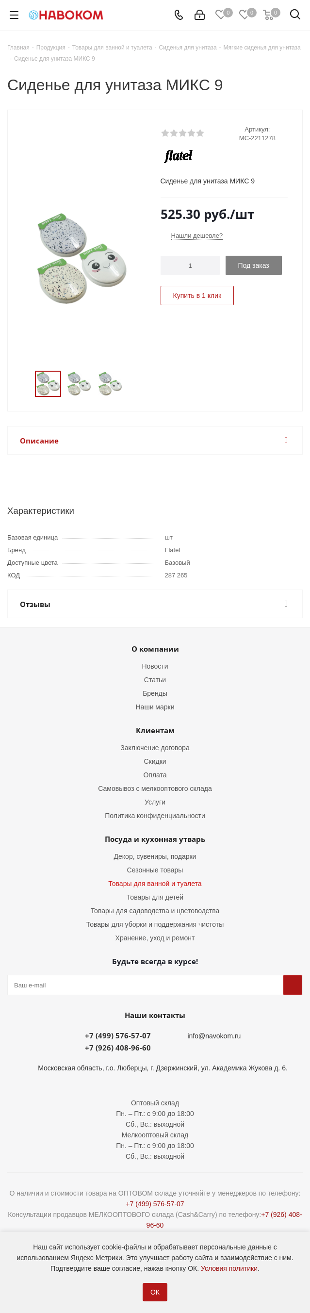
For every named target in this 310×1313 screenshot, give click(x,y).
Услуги (155, 802)
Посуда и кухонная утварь (155, 839)
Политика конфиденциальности (155, 816)
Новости (155, 666)
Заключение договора (154, 748)
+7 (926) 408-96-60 (118, 1047)
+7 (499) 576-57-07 (118, 1035)
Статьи (155, 680)
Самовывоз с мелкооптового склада (155, 788)
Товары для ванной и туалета (154, 883)
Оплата (154, 775)
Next (139, 384)
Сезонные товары (155, 870)
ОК (155, 1292)
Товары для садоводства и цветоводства (155, 911)
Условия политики (229, 1268)
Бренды (155, 693)
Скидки (155, 761)
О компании (155, 649)
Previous (23, 384)
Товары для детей (155, 897)
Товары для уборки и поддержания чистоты (155, 924)
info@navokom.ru (214, 1036)
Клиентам (155, 730)
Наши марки (155, 707)
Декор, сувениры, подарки (155, 856)
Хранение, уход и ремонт (155, 938)
